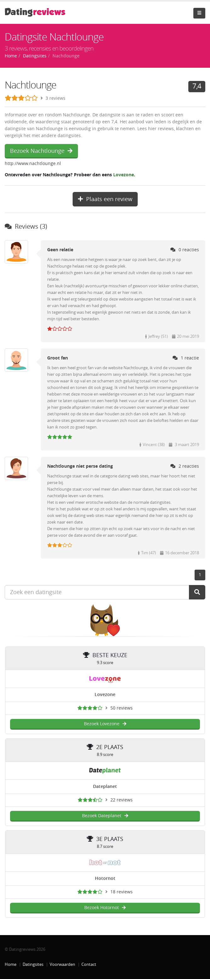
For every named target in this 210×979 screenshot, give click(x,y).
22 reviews (121, 800)
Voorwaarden (62, 964)
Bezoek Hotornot (105, 907)
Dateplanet (105, 786)
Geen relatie (60, 250)
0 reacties (184, 250)
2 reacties (184, 466)
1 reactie (186, 358)
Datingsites (33, 964)
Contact (88, 964)
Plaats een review (105, 199)
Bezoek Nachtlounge (41, 150)
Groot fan (57, 358)
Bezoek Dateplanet (105, 815)
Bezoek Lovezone (105, 723)
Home (10, 964)
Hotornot (105, 878)
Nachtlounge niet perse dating (80, 466)
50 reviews (121, 708)
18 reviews (121, 892)
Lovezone (123, 175)
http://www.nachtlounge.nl (33, 163)
